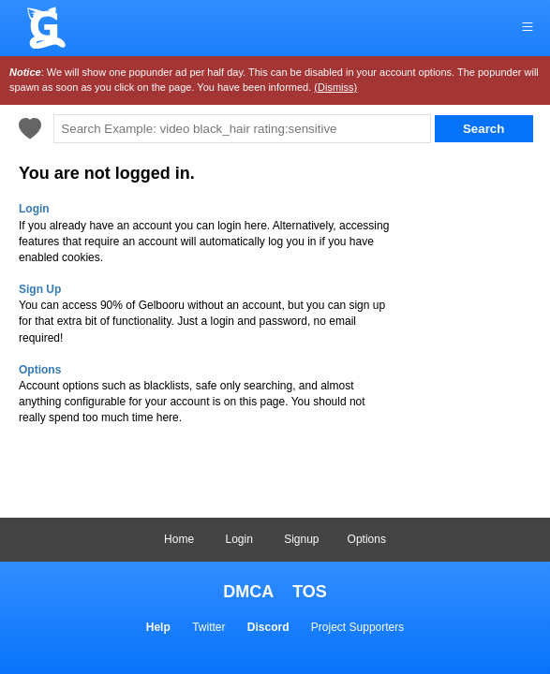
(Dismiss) (335, 87)
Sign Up (40, 289)
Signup (301, 539)
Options (367, 539)
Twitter (208, 627)
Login (238, 539)
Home (179, 539)
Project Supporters (357, 627)
